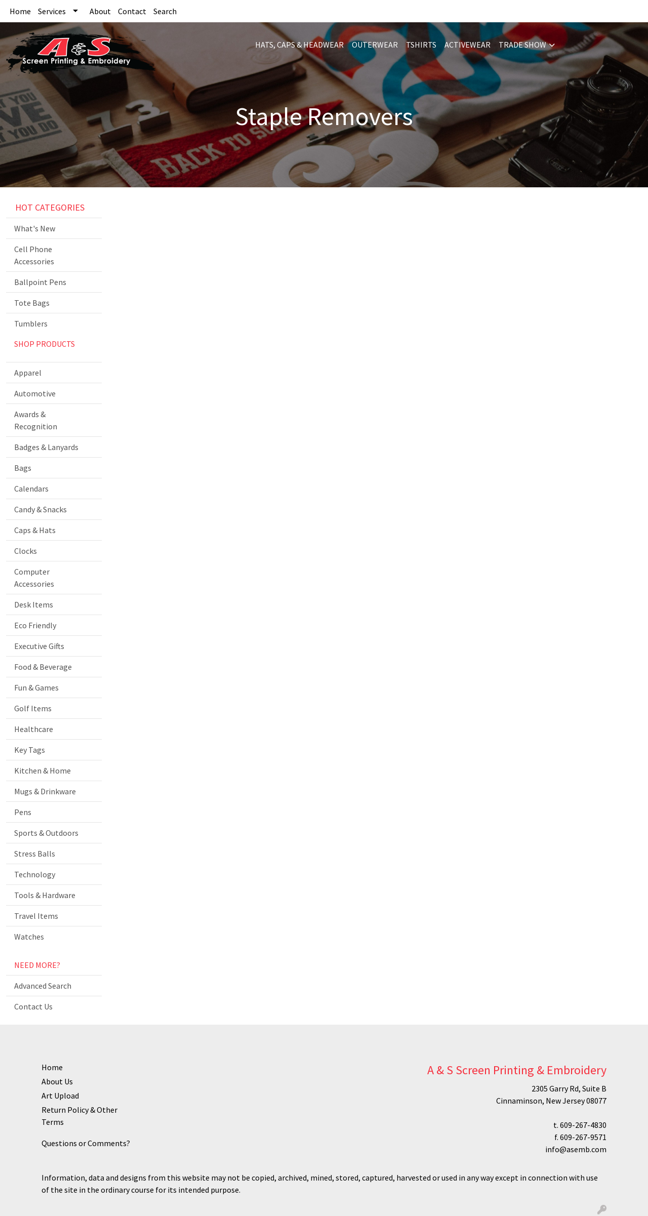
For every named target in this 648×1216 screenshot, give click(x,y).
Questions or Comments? (86, 1143)
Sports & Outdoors (46, 833)
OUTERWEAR (375, 44)
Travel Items (36, 916)
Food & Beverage (43, 667)
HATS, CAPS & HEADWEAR (299, 44)
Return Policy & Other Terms (79, 1116)
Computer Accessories (34, 577)
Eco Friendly (35, 625)
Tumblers (31, 323)
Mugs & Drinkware (45, 791)
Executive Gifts (39, 646)
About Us (57, 1081)
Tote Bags (32, 303)
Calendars (31, 488)
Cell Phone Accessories (34, 255)
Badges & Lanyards (46, 447)
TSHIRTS (421, 44)
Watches (29, 936)
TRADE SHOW (522, 44)
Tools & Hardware (44, 895)
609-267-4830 (583, 1125)
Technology (34, 874)
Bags (22, 468)
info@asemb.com (575, 1149)
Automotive (35, 393)
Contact (132, 11)
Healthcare (33, 729)
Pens (22, 812)
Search (165, 11)
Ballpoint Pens (40, 282)
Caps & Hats (35, 530)
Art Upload (60, 1095)
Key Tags (29, 750)
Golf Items (33, 708)
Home (20, 11)
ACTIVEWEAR (467, 44)
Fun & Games (36, 687)
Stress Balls (34, 853)
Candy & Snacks (40, 509)
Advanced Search (42, 986)
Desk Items (33, 604)
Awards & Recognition (35, 420)
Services (52, 11)
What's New (34, 228)
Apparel (28, 373)
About (100, 11)
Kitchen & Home (42, 770)
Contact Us (33, 1006)
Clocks (25, 551)
